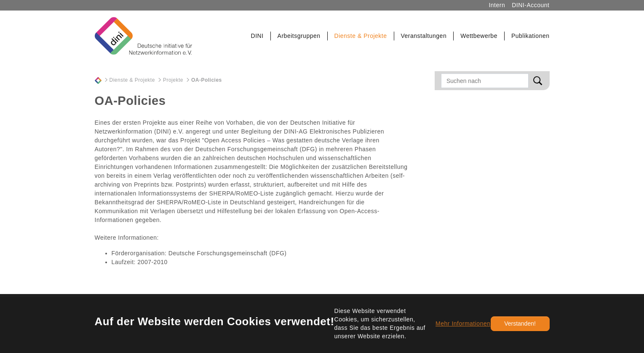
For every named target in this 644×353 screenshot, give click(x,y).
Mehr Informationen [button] (463, 323)
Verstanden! (520, 323)
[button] (257, 36)
